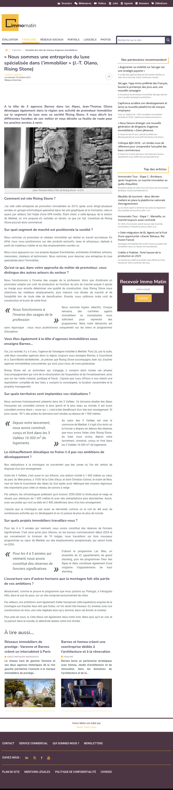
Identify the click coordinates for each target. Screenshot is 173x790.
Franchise (16, 50)
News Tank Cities (86, 727)
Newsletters (93, 743)
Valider (143, 298)
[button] (11, 39)
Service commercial (33, 743)
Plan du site (11, 771)
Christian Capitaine (13, 75)
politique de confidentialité (75, 771)
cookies (106, 771)
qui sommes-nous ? (66, 743)
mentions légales (37, 771)
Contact (8, 743)
